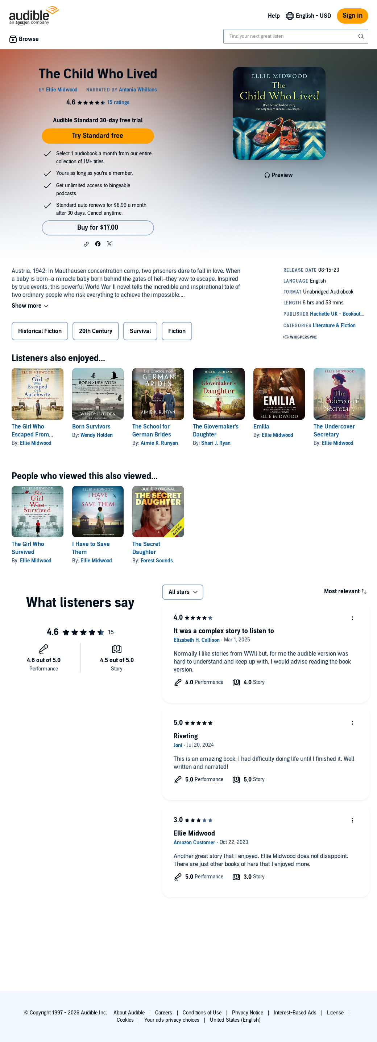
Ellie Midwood (35, 443)
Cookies (125, 1020)
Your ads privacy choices (171, 1020)
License (335, 1013)
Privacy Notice (247, 1013)
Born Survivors (91, 426)
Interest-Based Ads (295, 1013)
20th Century (95, 331)
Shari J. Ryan (216, 443)
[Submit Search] (361, 36)
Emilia (261, 426)
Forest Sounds (157, 561)
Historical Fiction (40, 331)
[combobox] (295, 36)
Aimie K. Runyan (159, 443)
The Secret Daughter (146, 548)
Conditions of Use (202, 1013)
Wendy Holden (96, 435)
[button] (86, 244)
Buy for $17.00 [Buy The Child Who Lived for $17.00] (97, 227)
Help (274, 16)
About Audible (129, 1013)
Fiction (177, 331)
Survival (140, 331)
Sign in (352, 16)
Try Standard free (97, 136)
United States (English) (235, 1020)
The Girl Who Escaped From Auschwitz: (30, 434)
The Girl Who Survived (28, 548)
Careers (163, 1013)
